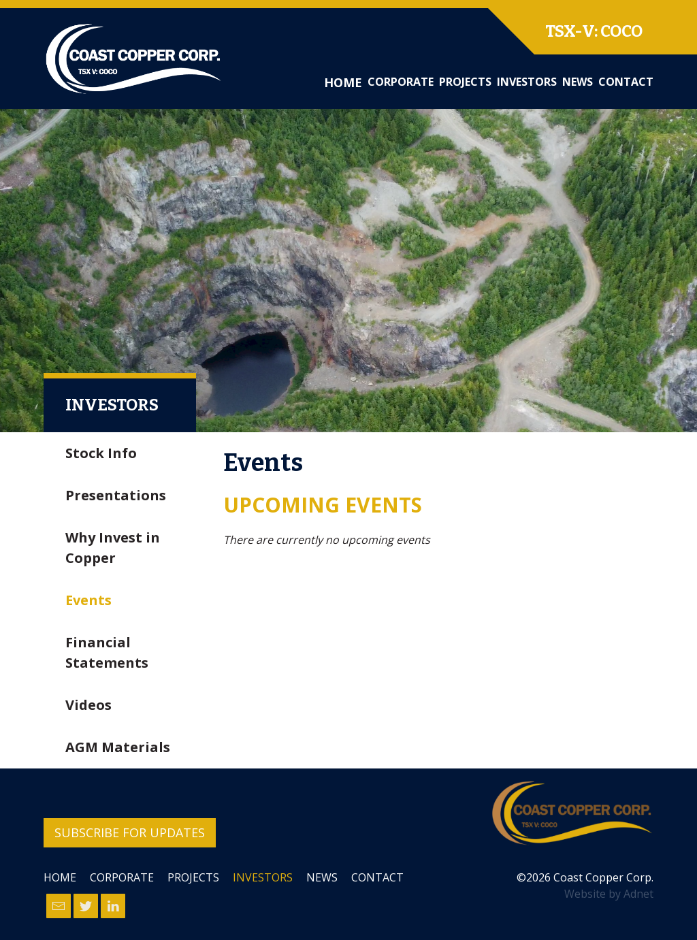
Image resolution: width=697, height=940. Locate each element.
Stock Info (101, 453)
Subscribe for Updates (129, 832)
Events (88, 600)
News (577, 81)
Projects (465, 81)
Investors (527, 81)
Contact (625, 81)
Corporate (401, 81)
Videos (88, 705)
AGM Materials (117, 747)
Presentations (115, 495)
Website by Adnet (608, 893)
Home (343, 82)
